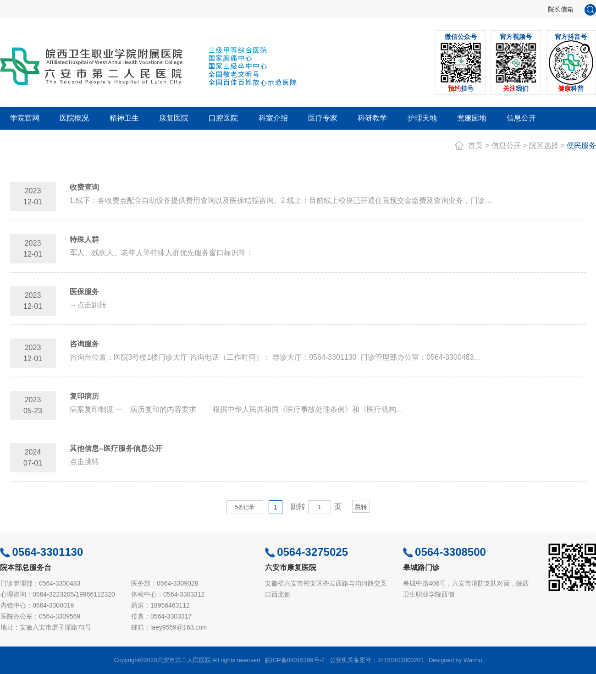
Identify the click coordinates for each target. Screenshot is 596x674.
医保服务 (84, 292)
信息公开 (506, 145)
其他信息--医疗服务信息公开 (116, 448)
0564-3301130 (41, 552)
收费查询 (84, 187)
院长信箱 (561, 9)
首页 (475, 145)
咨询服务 (84, 344)
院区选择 (543, 145)
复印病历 (84, 396)
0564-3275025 (306, 552)
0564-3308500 (444, 552)
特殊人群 (84, 239)
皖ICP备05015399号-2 (295, 660)
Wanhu (473, 660)
